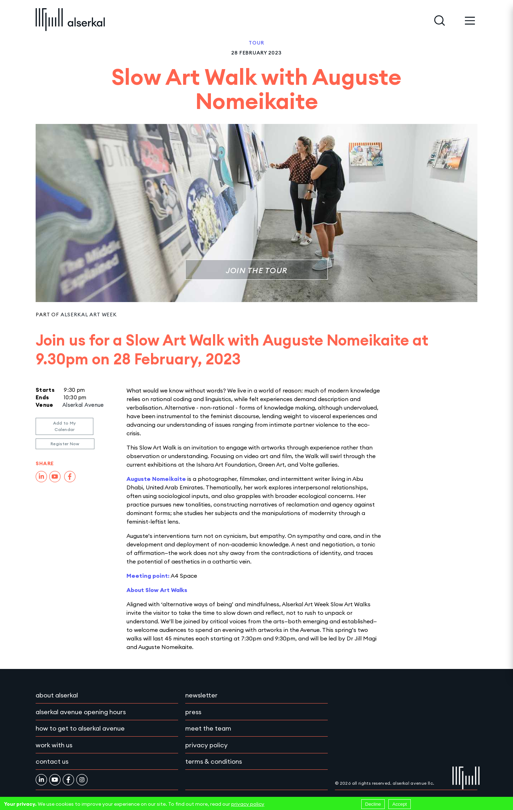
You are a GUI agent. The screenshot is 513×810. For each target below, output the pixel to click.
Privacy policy (206, 745)
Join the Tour (256, 270)
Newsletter (201, 695)
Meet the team (208, 728)
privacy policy (247, 804)
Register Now (65, 443)
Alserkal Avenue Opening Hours (81, 712)
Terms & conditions (213, 761)
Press (193, 712)
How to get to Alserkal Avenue (80, 728)
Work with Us (54, 745)
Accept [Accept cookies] (399, 804)
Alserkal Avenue (83, 404)
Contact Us (52, 761)
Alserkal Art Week (89, 314)
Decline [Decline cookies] (373, 804)
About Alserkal (57, 695)
